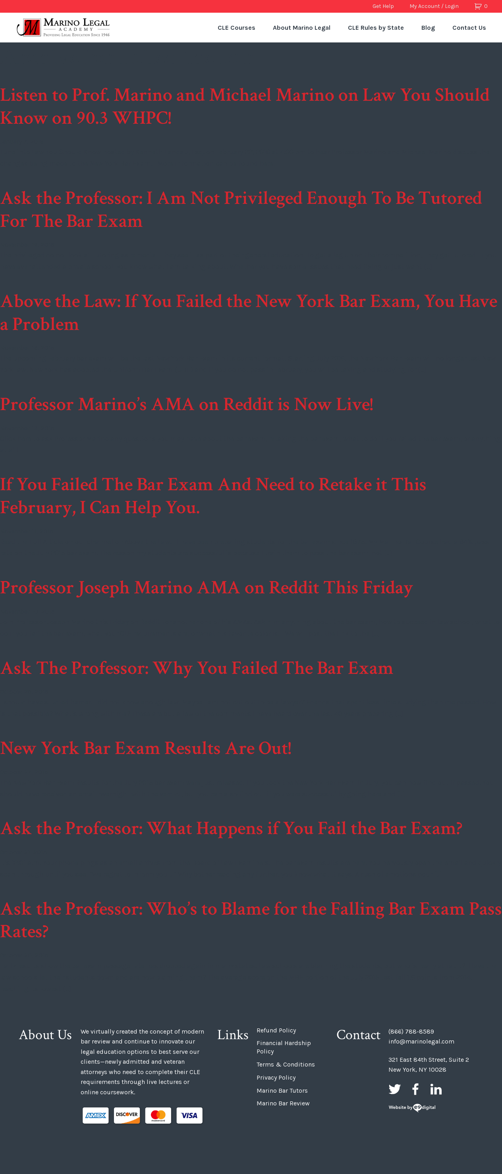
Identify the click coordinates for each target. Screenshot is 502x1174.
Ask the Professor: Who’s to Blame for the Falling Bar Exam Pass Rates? (251, 920)
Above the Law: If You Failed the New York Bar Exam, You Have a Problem (248, 313)
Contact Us (469, 27)
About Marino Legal (301, 27)
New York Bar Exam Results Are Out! (145, 748)
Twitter (394, 1089)
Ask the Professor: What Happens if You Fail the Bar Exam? (231, 828)
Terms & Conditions (286, 1064)
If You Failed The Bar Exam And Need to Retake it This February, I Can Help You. (213, 496)
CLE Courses (236, 27)
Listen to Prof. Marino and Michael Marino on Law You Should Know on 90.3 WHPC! (245, 106)
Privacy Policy (276, 1077)
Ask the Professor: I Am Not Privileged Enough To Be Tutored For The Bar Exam (241, 210)
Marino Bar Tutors (282, 1090)
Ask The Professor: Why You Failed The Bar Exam (197, 668)
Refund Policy (276, 1030)
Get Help (383, 6)
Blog (428, 27)
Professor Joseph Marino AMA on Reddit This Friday (206, 587)
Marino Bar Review (283, 1103)
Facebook (415, 1089)
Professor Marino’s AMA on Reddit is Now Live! (186, 404)
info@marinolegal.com (421, 1041)
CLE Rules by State (376, 27)
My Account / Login (434, 6)
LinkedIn (436, 1089)
